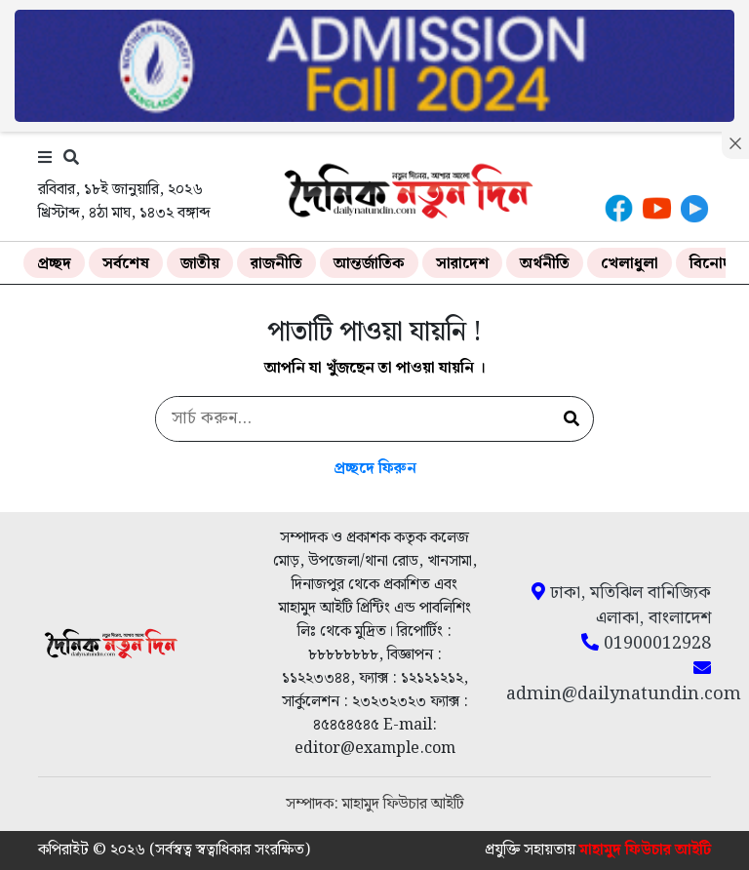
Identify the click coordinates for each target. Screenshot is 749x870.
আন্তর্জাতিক (369, 264)
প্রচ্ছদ (54, 264)
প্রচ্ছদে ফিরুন (375, 468)
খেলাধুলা (629, 264)
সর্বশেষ (125, 264)
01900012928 (646, 643)
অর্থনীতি (545, 264)
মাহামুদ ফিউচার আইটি (645, 850)
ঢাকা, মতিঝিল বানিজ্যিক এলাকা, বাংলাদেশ (621, 605)
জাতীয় (199, 264)
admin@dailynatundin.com (608, 682)
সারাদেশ (462, 264)
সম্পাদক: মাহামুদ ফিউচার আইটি (375, 804)
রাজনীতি (276, 264)
